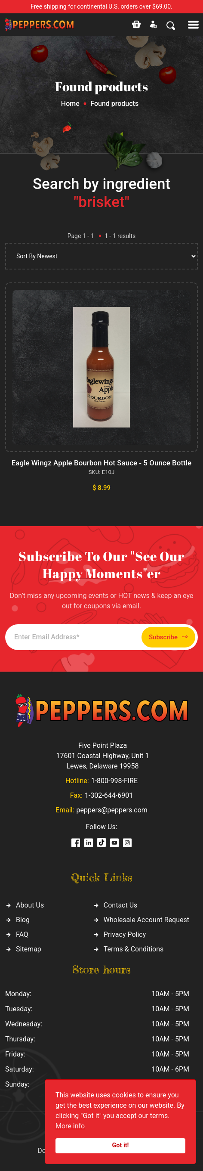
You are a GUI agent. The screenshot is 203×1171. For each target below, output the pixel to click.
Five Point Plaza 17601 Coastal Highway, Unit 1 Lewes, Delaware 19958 (102, 755)
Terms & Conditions (134, 949)
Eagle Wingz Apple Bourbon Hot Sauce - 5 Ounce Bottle (101, 462)
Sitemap (28, 949)
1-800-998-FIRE (114, 781)
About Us (30, 905)
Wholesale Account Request (146, 920)
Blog (23, 920)
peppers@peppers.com (112, 810)
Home (70, 103)
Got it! (120, 1145)
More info (70, 1126)
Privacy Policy (125, 934)
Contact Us (121, 905)
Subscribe (168, 636)
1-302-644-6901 (109, 795)
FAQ (22, 934)
